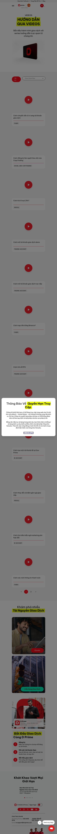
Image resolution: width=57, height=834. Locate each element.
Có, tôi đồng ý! (28, 433)
